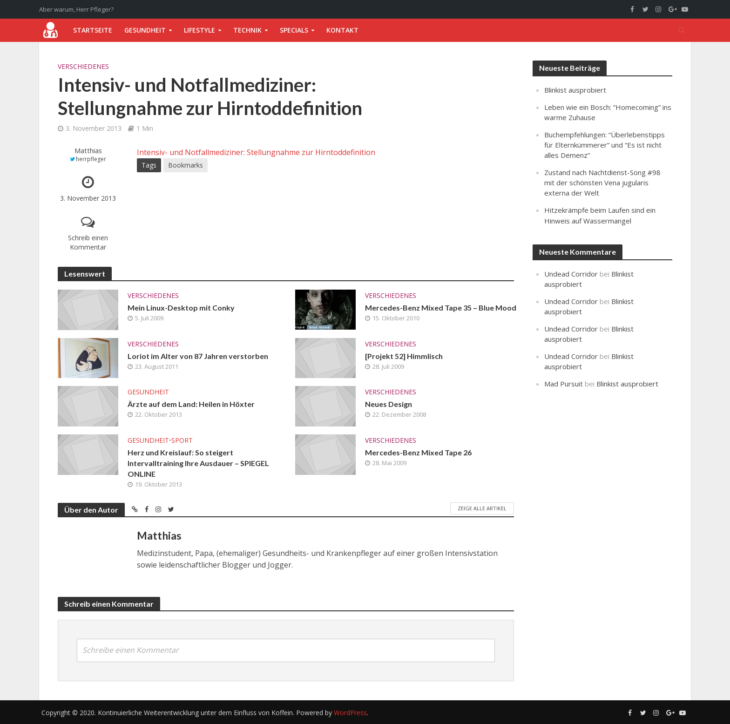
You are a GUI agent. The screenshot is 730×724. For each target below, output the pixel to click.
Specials (294, 30)
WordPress (350, 712)
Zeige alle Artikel (482, 508)
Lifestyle (199, 30)
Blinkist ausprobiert (575, 90)
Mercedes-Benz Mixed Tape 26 (418, 452)
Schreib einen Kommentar (88, 242)
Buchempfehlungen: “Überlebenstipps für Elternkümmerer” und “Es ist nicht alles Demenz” (604, 145)
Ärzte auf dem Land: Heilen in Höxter (191, 403)
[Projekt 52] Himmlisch (404, 356)
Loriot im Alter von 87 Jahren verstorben (198, 356)
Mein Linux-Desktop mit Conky (181, 307)
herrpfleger (91, 159)
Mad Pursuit (563, 383)
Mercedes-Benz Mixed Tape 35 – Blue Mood (440, 307)
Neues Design (388, 403)
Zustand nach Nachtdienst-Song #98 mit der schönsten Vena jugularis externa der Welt (602, 182)
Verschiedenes (83, 66)
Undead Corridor (571, 273)
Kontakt (342, 30)
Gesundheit (145, 30)
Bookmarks (185, 165)
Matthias (88, 150)
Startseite (92, 30)
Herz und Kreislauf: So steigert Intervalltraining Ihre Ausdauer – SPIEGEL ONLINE (198, 463)
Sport (182, 440)
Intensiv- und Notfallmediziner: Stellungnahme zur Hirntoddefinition (256, 152)
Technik (247, 30)
